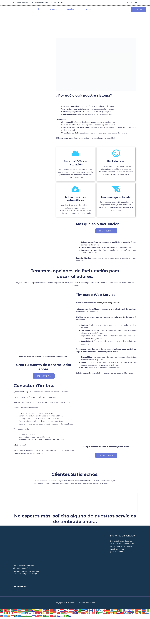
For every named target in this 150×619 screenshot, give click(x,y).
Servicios (70, 9)
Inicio (39, 9)
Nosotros (53, 9)
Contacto (87, 9)
